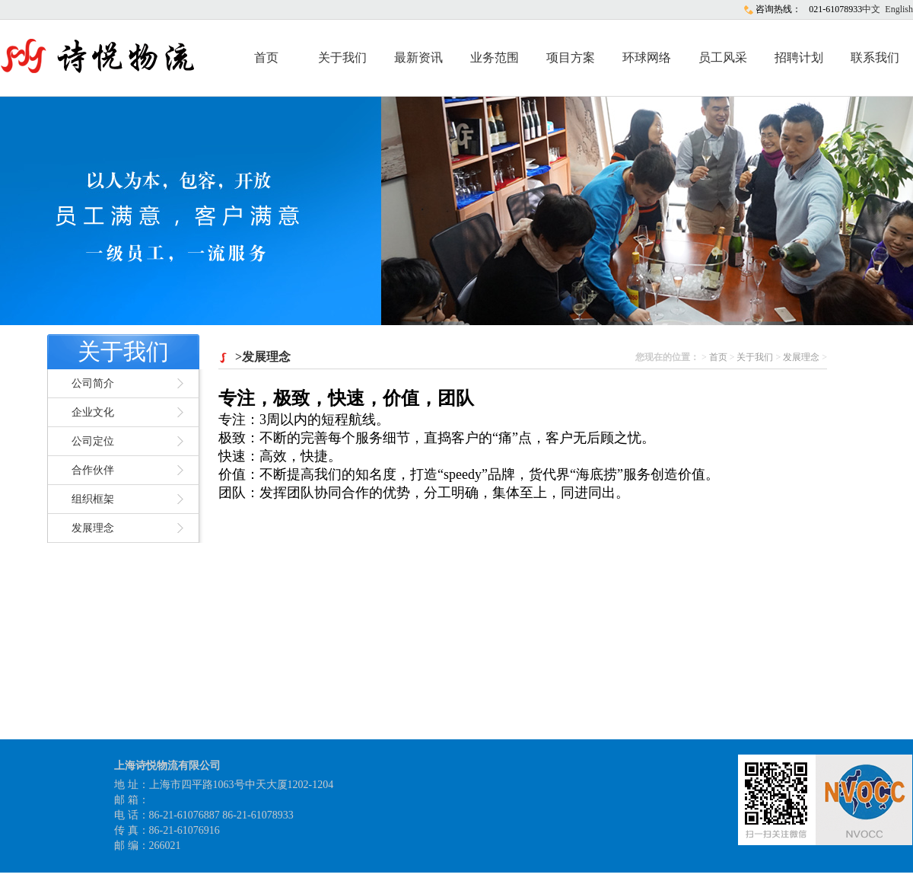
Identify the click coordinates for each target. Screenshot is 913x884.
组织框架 (93, 499)
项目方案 (570, 57)
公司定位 (93, 441)
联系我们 (875, 57)
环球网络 (646, 57)
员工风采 (722, 57)
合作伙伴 (93, 470)
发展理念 (93, 528)
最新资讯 (418, 57)
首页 (266, 57)
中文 (871, 9)
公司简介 (93, 383)
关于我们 (342, 57)
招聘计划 (799, 57)
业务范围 (494, 57)
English (899, 9)
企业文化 (93, 412)
